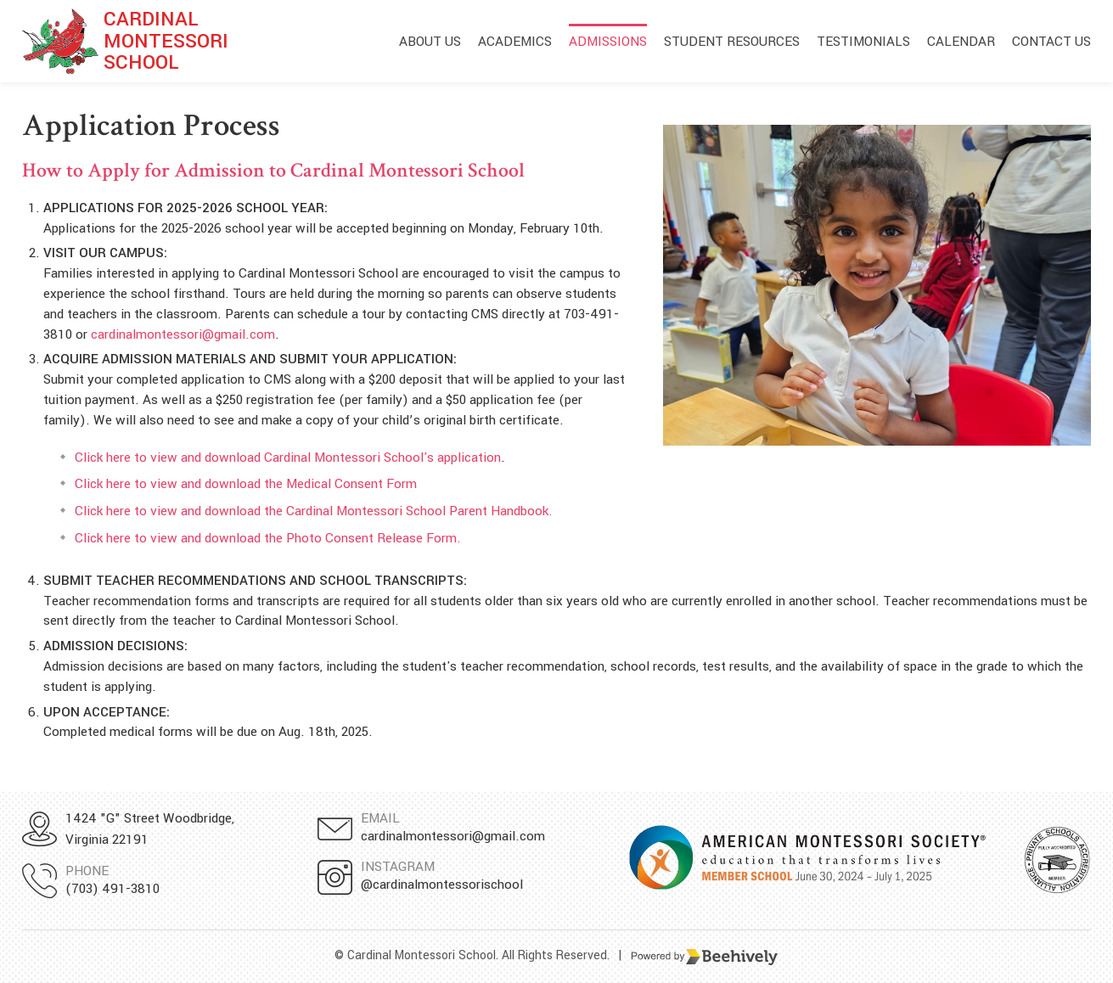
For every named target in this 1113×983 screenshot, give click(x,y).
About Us (430, 41)
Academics (515, 41)
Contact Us (1051, 41)
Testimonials (863, 41)
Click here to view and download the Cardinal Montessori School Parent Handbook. (314, 511)
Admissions (608, 41)
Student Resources (732, 41)
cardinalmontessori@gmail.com (183, 334)
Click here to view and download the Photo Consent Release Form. (268, 538)
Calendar (961, 41)
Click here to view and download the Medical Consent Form (246, 484)
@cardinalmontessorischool (442, 884)
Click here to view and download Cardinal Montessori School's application (288, 457)
